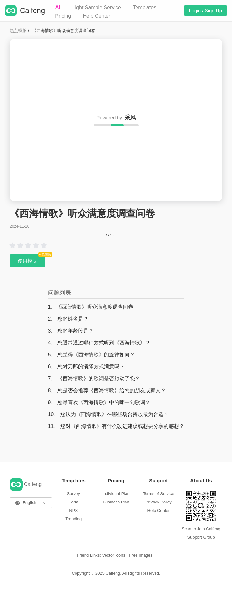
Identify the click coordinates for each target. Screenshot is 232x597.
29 (114, 235)
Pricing (63, 16)
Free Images (141, 555)
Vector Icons (113, 555)
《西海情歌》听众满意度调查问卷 (63, 30)
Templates (144, 7)
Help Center (96, 16)
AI (57, 7)
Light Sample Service (96, 7)
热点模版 (18, 30)
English (29, 502)
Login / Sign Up (205, 10)
